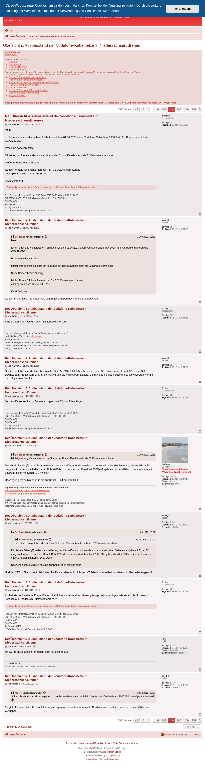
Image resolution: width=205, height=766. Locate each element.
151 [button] (194, 109)
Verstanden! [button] (182, 8)
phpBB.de (115, 755)
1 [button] (147, 109)
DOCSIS (13, 62)
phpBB (92, 748)
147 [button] (164, 109)
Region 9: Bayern (17, 95)
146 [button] (156, 109)
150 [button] (186, 109)
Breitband (20, 237)
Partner (135, 743)
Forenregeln (11, 54)
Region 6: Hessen (17, 87)
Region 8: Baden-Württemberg (24, 93)
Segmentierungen (17, 69)
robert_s (19, 693)
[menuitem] (9, 30)
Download (37, 336)
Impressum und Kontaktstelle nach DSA (98, 743)
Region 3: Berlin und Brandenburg (25, 80)
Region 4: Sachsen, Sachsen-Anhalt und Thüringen (34, 82)
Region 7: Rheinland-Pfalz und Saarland (28, 90)
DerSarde (20, 532)
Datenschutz (125, 743)
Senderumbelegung (27, 490)
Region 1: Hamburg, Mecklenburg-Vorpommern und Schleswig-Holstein (44, 74)
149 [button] (179, 109)
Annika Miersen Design (110, 752)
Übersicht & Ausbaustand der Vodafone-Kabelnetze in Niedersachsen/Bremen (72, 45)
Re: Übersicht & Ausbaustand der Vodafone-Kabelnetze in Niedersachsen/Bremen (51, 118)
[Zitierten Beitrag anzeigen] (46, 237)
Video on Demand (18, 67)
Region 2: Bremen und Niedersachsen (27, 77)
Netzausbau (15, 64)
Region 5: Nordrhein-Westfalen (24, 85)
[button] (137, 109)
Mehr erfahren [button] (113, 11)
